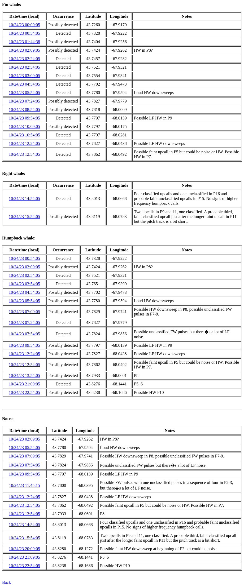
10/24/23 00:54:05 (24, 33)
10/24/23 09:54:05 (24, 118)
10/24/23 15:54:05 (24, 216)
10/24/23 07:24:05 (24, 101)
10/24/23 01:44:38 (24, 41)
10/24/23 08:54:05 (24, 109)
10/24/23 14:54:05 (24, 198)
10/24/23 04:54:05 (24, 84)
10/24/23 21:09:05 (24, 384)
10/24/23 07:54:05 (24, 334)
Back (6, 582)
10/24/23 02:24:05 (24, 58)
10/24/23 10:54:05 (24, 135)
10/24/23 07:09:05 (24, 311)
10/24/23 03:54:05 (24, 284)
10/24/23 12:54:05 (24, 154)
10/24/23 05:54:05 (24, 92)
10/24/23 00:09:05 (24, 25)
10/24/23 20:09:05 (24, 548)
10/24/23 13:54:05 (24, 375)
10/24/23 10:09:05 (24, 126)
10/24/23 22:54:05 (24, 392)
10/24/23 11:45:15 (24, 485)
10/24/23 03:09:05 (24, 75)
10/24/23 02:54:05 (24, 67)
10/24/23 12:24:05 (24, 143)
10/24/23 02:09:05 (24, 50)
